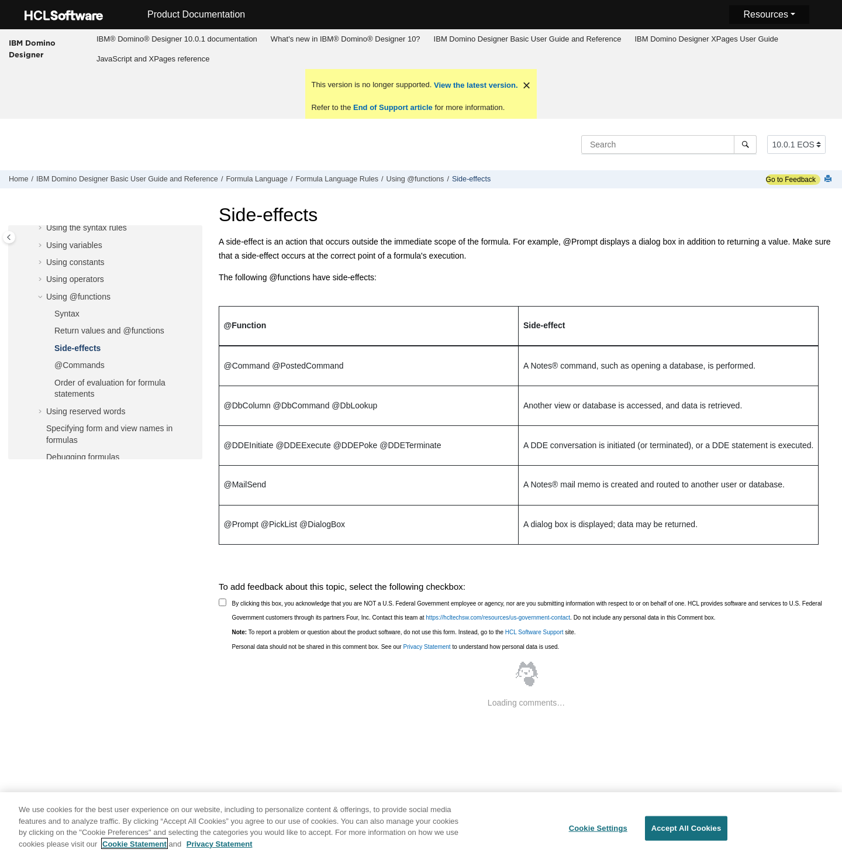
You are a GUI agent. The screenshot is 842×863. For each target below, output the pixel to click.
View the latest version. (474, 85)
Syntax (67, 313)
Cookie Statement (134, 848)
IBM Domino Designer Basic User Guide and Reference (528, 39)
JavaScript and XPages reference (153, 58)
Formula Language (257, 179)
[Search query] (669, 144)
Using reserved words (85, 411)
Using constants (75, 262)
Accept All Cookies (686, 832)
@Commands (79, 365)
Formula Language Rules (337, 179)
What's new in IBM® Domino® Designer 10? (345, 39)
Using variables (74, 245)
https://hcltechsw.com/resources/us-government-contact (498, 617)
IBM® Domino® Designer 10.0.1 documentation (176, 39)
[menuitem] (176, 39)
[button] (41, 228)
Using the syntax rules (86, 227)
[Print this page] (829, 179)
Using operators (75, 279)
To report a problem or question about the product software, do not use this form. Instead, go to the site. (404, 632)
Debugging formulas (82, 457)
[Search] (745, 144)
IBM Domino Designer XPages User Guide (706, 39)
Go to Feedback (791, 180)
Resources (765, 14)
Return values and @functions (109, 330)
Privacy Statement (426, 647)
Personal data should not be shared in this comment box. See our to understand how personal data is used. (396, 647)
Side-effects (471, 179)
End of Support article (392, 107)
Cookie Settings (598, 832)
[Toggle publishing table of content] (9, 237)
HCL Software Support (534, 632)
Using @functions (415, 179)
